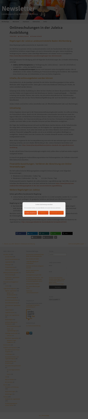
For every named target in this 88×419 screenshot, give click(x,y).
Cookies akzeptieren (30, 215)
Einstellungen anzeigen (56, 215)
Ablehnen (43, 215)
